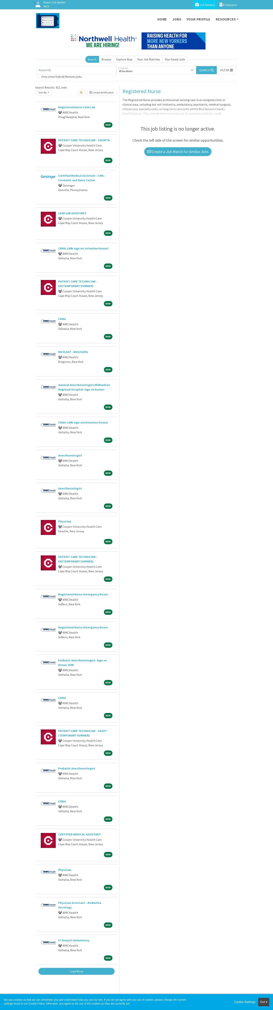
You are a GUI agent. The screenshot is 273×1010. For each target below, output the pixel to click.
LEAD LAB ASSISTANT (72, 213)
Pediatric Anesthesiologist (76, 768)
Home (162, 19)
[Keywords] (76, 70)
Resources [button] (226, 19)
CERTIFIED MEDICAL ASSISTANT (79, 834)
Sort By (42, 92)
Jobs (176, 19)
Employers (228, 4)
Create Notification (101, 92)
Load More (76, 971)
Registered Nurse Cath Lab (76, 107)
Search (92, 59)
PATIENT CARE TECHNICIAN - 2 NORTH (84, 140)
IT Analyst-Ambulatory (73, 940)
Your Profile (199, 19)
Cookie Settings (244, 1002)
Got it (263, 1002)
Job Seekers (205, 4)
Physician (64, 521)
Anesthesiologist (70, 455)
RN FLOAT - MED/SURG (73, 352)
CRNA (62, 319)
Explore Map (124, 59)
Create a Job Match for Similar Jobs (177, 151)
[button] (226, 70)
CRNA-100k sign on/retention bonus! (83, 422)
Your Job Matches (148, 59)
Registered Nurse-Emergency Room (83, 594)
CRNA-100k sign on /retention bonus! (83, 248)
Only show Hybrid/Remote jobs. (61, 76)
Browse (106, 59)
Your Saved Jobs (175, 59)
